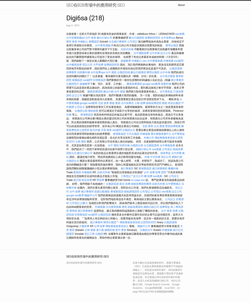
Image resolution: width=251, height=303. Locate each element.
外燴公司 (149, 137)
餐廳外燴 (173, 168)
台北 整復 (159, 126)
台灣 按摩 (99, 226)
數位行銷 (108, 91)
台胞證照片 (72, 83)
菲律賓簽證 (99, 80)
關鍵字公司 (91, 195)
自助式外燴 (127, 49)
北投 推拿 (103, 103)
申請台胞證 (174, 103)
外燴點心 (83, 41)
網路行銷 (177, 156)
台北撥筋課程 (151, 145)
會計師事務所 (159, 168)
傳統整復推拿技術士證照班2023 (138, 222)
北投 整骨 (147, 126)
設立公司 (165, 53)
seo (144, 60)
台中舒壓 (176, 153)
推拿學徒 (165, 153)
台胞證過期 (175, 68)
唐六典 (100, 230)
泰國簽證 (94, 41)
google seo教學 (151, 83)
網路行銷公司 (143, 149)
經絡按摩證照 (153, 103)
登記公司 (87, 64)
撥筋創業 (93, 110)
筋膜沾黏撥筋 (102, 191)
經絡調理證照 (131, 191)
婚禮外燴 (110, 230)
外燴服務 (87, 172)
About (181, 5)
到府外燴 (124, 145)
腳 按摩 (148, 176)
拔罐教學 (126, 60)
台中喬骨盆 (166, 91)
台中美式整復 (167, 76)
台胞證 (99, 233)
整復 (164, 103)
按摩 (175, 210)
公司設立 (80, 106)
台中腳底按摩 (74, 64)
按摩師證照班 (152, 37)
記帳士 (84, 203)
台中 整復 (119, 91)
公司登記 (132, 41)
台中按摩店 (127, 103)
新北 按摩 (124, 183)
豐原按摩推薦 (173, 126)
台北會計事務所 (118, 41)
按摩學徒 (165, 206)
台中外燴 (155, 53)
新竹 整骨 (120, 230)
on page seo (138, 180)
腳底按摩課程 (134, 83)
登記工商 (89, 233)
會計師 (77, 180)
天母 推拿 (106, 130)
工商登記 (126, 176)
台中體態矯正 (173, 183)
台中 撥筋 (111, 72)
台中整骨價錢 (102, 45)
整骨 (124, 206)
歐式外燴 (95, 130)
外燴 (68, 114)
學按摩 (100, 180)
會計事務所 (177, 80)
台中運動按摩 (141, 53)
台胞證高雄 (123, 72)
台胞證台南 (81, 110)
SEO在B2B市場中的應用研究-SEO (95, 5)
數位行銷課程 (136, 37)
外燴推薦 (168, 60)
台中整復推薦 (155, 60)
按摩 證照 (160, 172)
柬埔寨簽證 (86, 114)
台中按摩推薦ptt (75, 37)
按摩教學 (71, 72)
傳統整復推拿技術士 (117, 226)
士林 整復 (90, 230)
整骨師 (77, 172)
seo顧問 (178, 60)
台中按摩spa (168, 37)
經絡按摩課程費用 (141, 183)
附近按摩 (87, 180)
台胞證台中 (146, 230)
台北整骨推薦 (113, 206)
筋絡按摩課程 (135, 206)
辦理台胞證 (172, 45)
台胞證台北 (128, 130)
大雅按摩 (84, 226)
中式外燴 (155, 156)
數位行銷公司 (104, 37)
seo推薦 (180, 33)
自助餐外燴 (83, 72)
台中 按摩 (149, 172)
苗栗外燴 (166, 83)
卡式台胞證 (132, 133)
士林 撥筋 (80, 141)
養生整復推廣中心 (161, 133)
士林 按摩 (139, 103)
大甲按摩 (98, 64)
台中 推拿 (90, 37)
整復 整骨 (114, 103)
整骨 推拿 (71, 41)
